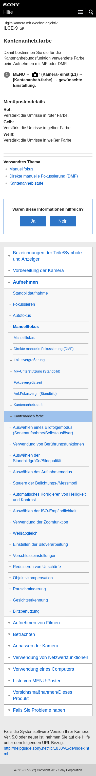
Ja (33, 221)
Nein (62, 221)
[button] (91, 12)
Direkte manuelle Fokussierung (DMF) (43, 176)
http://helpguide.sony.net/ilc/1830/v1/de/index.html (46, 751)
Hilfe (8, 12)
